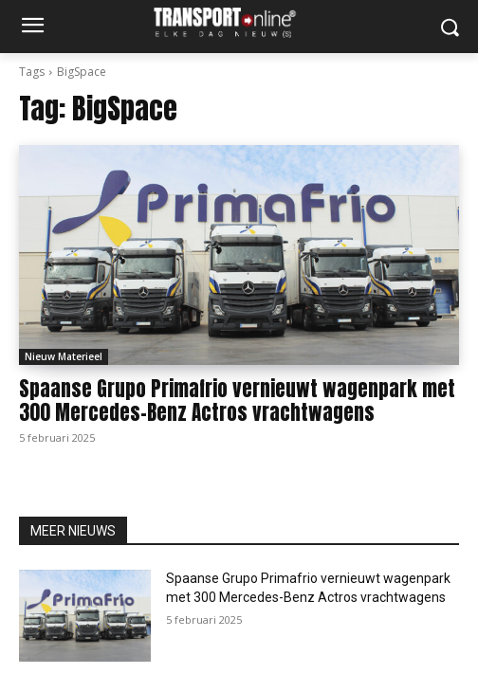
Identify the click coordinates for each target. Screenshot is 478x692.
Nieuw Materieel (63, 356)
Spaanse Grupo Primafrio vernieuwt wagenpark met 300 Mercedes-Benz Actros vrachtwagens (237, 400)
